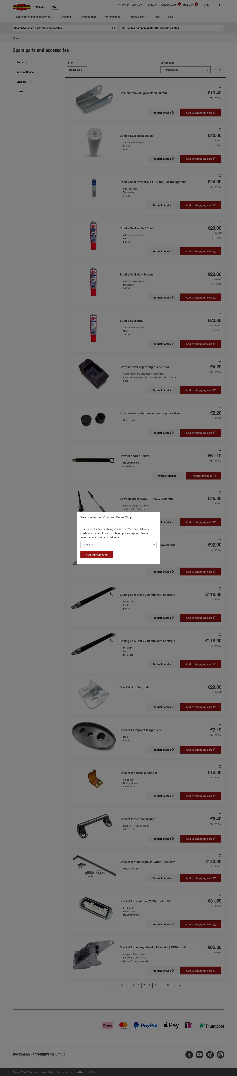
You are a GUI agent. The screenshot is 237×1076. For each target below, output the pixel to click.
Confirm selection (96, 555)
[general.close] (154, 518)
